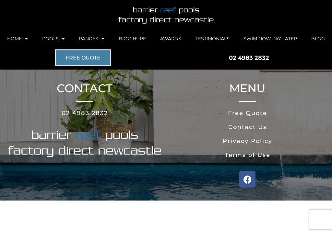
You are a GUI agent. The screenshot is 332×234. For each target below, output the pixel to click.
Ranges (91, 38)
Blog (318, 39)
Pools (53, 38)
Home (17, 38)
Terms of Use (247, 155)
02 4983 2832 (85, 113)
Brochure (132, 39)
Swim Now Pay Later (270, 39)
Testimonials (213, 39)
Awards (170, 39)
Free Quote (247, 113)
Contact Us (247, 127)
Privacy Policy (247, 141)
